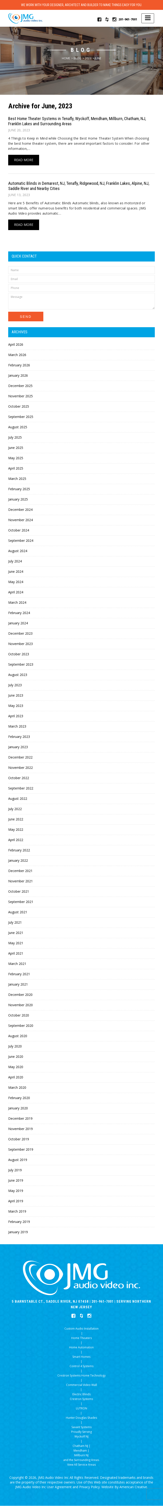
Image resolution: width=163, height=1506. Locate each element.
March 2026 (17, 355)
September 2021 (20, 902)
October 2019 (18, 1139)
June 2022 (15, 819)
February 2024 (19, 613)
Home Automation (81, 1348)
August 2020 (17, 1036)
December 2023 (20, 633)
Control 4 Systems (81, 1366)
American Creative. (133, 1487)
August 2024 (17, 551)
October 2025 (18, 406)
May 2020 (15, 1067)
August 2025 (17, 427)
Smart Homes (81, 1357)
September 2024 (20, 541)
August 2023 (17, 675)
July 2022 (15, 809)
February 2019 (19, 1222)
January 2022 (18, 860)
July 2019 (15, 1170)
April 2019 (15, 1201)
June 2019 (15, 1180)
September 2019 (20, 1149)
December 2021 (20, 871)
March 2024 (17, 602)
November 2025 (20, 396)
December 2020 (20, 995)
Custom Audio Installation (81, 1329)
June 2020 (15, 1057)
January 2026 (18, 375)
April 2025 (15, 468)
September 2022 (20, 788)
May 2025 (15, 458)
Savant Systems (81, 1427)
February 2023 (19, 737)
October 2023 (18, 654)
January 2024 (18, 623)
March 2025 (17, 479)
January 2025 (18, 499)
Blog (77, 59)
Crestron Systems (81, 1399)
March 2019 (17, 1211)
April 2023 (15, 716)
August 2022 (17, 799)
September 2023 (20, 664)
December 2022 (20, 757)
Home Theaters (81, 1338)
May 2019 (15, 1191)
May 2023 (15, 706)
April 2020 (15, 1077)
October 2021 (18, 891)
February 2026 (19, 365)
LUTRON (81, 1409)
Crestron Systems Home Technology (81, 1376)
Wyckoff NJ (81, 1437)
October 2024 (18, 530)
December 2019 (20, 1118)
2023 (88, 59)
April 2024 (15, 592)
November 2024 (20, 520)
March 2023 (17, 726)
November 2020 (20, 1005)
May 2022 (15, 829)
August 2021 (17, 912)
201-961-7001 (128, 19)
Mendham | (81, 1451)
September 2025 (20, 417)
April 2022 (15, 840)
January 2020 (18, 1108)
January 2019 (18, 1232)
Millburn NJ (81, 1455)
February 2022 (19, 850)
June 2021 (15, 933)
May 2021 (15, 943)
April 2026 (15, 344)
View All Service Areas (81, 1465)
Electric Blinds (81, 1394)
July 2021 (15, 922)
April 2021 (15, 953)
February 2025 (19, 489)
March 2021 (17, 964)
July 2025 (15, 437)
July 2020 (15, 1046)
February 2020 (19, 1098)
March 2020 (17, 1087)
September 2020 (20, 1026)
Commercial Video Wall (81, 1385)
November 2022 (20, 768)
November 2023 (20, 644)
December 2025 (20, 386)
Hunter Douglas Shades (81, 1418)
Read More (23, 160)
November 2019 (20, 1129)
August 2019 (17, 1160)
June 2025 (15, 448)
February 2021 (19, 974)
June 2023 (15, 695)
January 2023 (18, 747)
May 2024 (15, 582)
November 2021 (20, 881)
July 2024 (15, 561)
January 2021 (18, 984)
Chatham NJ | (81, 1446)
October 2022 (18, 778)
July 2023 (15, 685)
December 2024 (20, 510)
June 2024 (15, 571)
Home (66, 59)
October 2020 (18, 1015)
